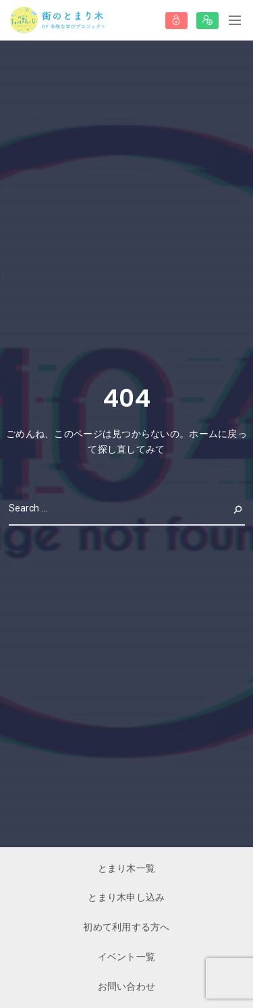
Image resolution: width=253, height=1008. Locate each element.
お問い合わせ (127, 986)
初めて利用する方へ (126, 927)
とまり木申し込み (126, 897)
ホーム (203, 433)
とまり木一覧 (127, 868)
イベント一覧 (127, 956)
